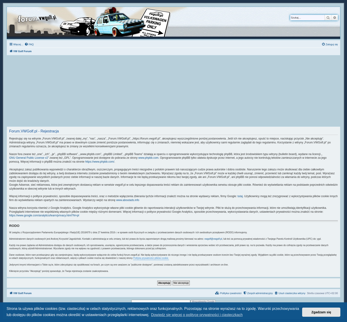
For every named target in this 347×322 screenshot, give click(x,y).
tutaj (240, 196)
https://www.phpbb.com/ (99, 161)
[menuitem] (29, 44)
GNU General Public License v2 (28, 157)
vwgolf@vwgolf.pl (213, 239)
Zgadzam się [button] (321, 312)
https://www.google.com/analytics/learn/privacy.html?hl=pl (44, 215)
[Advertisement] (173, 92)
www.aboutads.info (127, 200)
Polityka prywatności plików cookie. (151, 258)
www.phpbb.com (148, 157)
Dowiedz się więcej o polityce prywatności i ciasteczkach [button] (197, 315)
